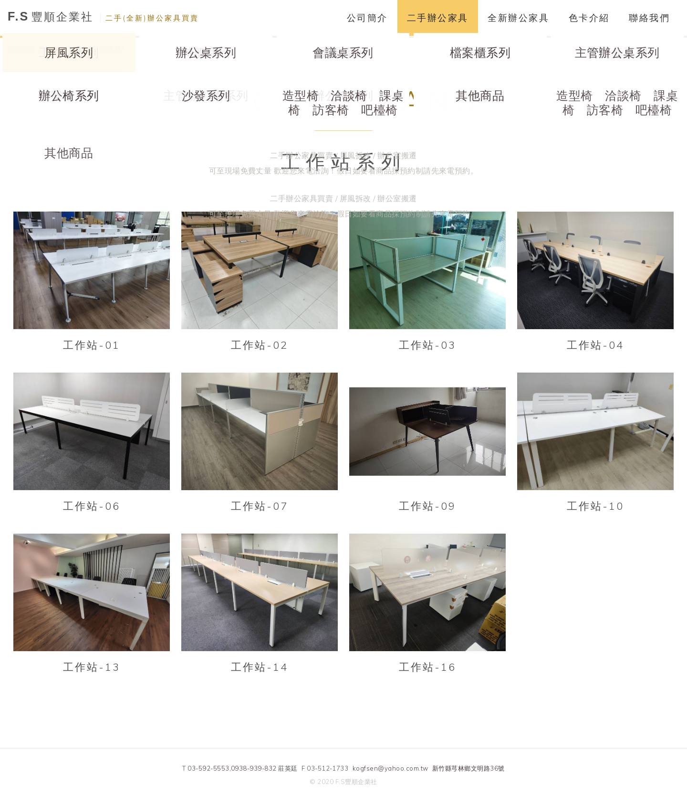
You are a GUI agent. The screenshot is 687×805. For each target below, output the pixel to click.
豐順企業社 (103, 16)
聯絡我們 (649, 17)
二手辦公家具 (437, 17)
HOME (18, 49)
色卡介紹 (589, 17)
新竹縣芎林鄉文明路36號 (468, 768)
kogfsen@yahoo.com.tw (390, 768)
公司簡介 (367, 17)
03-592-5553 (208, 768)
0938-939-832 (254, 768)
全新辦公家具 (518, 17)
